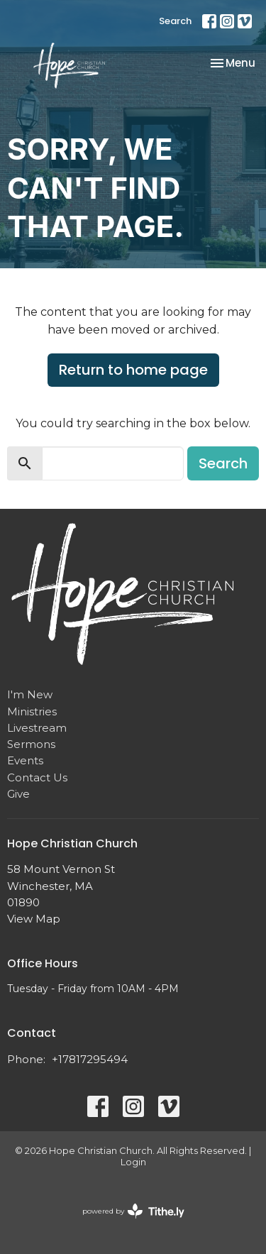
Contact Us (37, 777)
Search (175, 21)
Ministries (32, 711)
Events (25, 760)
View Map (33, 918)
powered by (133, 1211)
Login (133, 1162)
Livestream (37, 728)
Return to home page (133, 370)
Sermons (31, 744)
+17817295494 (90, 1059)
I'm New (29, 694)
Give (18, 794)
